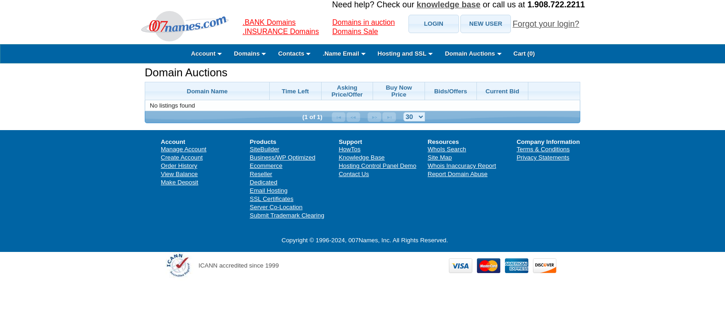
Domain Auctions (186, 72)
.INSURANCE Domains (281, 31)
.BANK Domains (269, 22)
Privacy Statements (542, 157)
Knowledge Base (362, 157)
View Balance (179, 174)
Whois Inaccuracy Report (462, 165)
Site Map (440, 157)
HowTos (349, 149)
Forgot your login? (546, 24)
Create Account (182, 157)
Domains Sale (355, 31)
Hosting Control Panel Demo (377, 165)
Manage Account (183, 149)
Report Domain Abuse (457, 174)
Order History (179, 165)
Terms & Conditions (543, 149)
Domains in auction (363, 22)
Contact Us (354, 174)
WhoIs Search (447, 149)
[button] (433, 24)
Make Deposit (179, 182)
